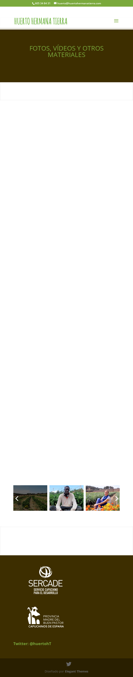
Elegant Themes (76, 671)
